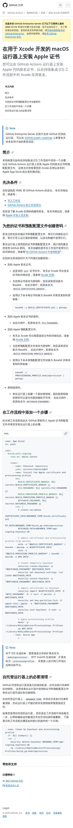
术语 (27, 812)
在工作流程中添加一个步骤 (27, 412)
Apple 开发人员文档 (17, 215)
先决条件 (12, 182)
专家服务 (57, 812)
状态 (41, 812)
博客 (5, 816)
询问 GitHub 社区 (13, 780)
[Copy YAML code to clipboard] (65, 433)
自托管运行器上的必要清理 (27, 676)
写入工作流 (14, 200)
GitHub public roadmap (38, 138)
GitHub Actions (15, 12)
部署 (43, 12)
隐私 (34, 812)
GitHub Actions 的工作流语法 (24, 205)
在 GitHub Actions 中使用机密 (43, 252)
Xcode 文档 (47, 275)
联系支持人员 (11, 785)
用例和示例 (32, 12)
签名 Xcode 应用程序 (59, 12)
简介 (8, 152)
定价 (48, 812)
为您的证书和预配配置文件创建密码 (35, 225)
